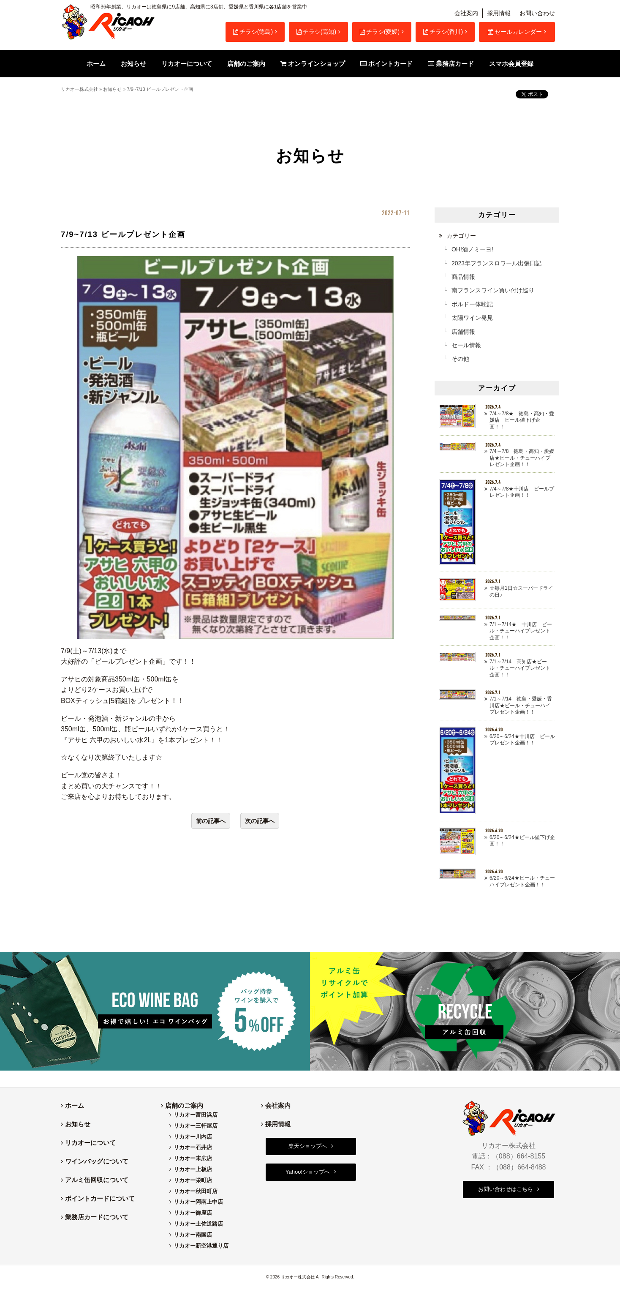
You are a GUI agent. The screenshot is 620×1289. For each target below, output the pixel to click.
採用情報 (499, 13)
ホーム (74, 1105)
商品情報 (463, 276)
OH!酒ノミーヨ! (472, 249)
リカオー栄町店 (193, 1180)
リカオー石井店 (193, 1147)
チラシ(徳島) (253, 31)
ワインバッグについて (96, 1161)
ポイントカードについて (100, 1198)
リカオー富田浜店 (196, 1115)
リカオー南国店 (193, 1235)
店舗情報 (463, 331)
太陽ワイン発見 (472, 317)
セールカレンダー (515, 31)
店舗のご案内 (184, 1105)
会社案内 (466, 13)
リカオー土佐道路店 (198, 1224)
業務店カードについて (96, 1217)
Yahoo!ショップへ (308, 1172)
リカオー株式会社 (79, 89)
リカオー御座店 (193, 1213)
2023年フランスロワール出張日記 (496, 263)
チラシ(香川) (443, 31)
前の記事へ (211, 821)
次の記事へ (260, 821)
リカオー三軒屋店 (196, 1126)
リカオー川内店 (193, 1137)
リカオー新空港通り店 (201, 1246)
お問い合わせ (537, 13)
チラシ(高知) (316, 31)
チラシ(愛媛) (380, 31)
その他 (460, 358)
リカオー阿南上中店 (198, 1202)
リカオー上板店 (193, 1169)
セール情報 (466, 345)
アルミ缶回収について (96, 1179)
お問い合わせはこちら (505, 1189)
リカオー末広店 (193, 1158)
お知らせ (112, 89)
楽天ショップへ (307, 1146)
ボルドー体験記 (472, 304)
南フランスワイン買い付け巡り (492, 290)
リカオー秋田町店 (196, 1191)
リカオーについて (90, 1142)
